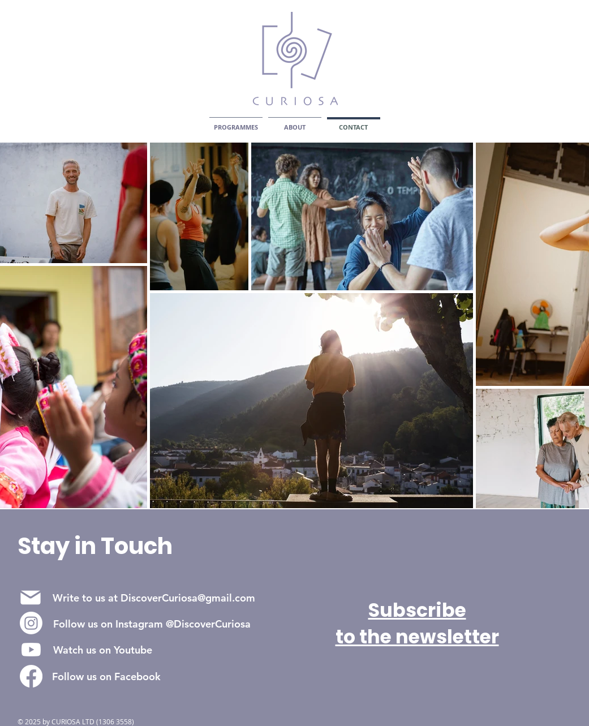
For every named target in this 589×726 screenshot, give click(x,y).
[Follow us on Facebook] (106, 676)
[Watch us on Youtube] (102, 649)
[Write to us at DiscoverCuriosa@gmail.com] (153, 597)
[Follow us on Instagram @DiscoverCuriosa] (152, 623)
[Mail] (31, 597)
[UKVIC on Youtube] (31, 649)
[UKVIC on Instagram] (31, 623)
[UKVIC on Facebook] (31, 676)
